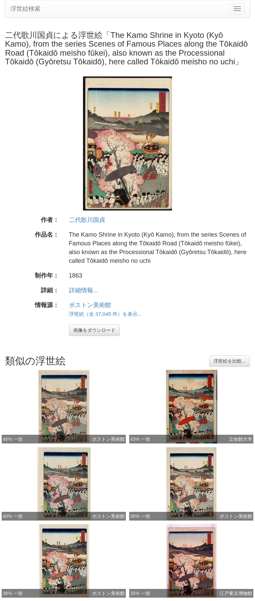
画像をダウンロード (94, 330)
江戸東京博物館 (236, 593)
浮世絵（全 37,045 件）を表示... (105, 314)
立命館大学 (240, 439)
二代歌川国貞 (87, 220)
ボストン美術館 (90, 305)
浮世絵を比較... (230, 361)
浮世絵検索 (25, 8)
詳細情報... (83, 290)
